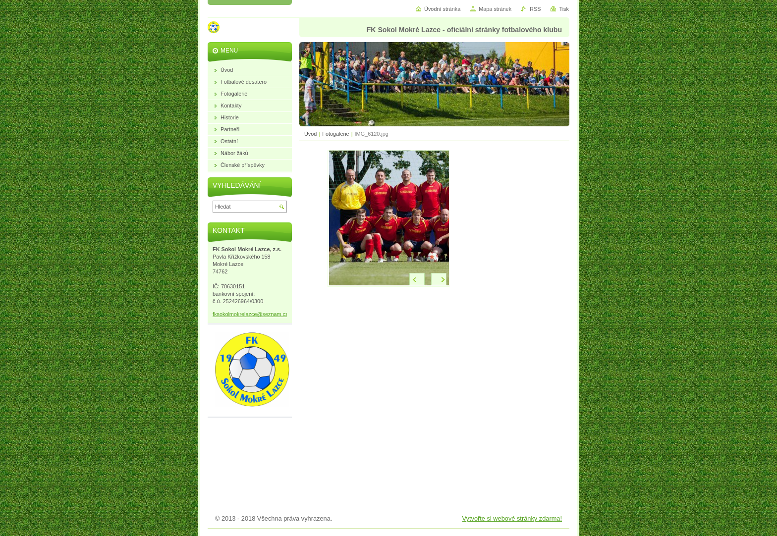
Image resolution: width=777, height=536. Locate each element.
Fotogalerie (335, 134)
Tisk (564, 9)
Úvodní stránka (442, 9)
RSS (535, 9)
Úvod (310, 134)
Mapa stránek (495, 9)
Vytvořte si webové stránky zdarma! (512, 518)
